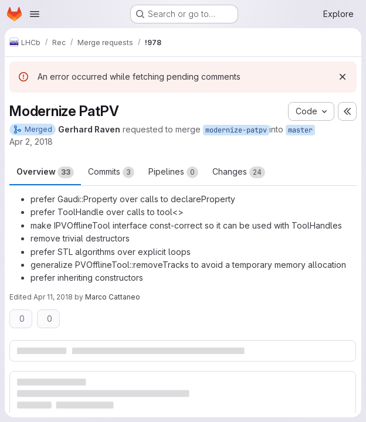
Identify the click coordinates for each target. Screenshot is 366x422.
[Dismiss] (343, 77)
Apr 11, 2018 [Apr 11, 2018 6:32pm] (53, 296)
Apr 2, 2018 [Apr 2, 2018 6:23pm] (31, 142)
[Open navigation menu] (34, 14)
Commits (111, 172)
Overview (45, 172)
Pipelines (173, 172)
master (300, 130)
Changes (238, 172)
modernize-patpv (236, 130)
